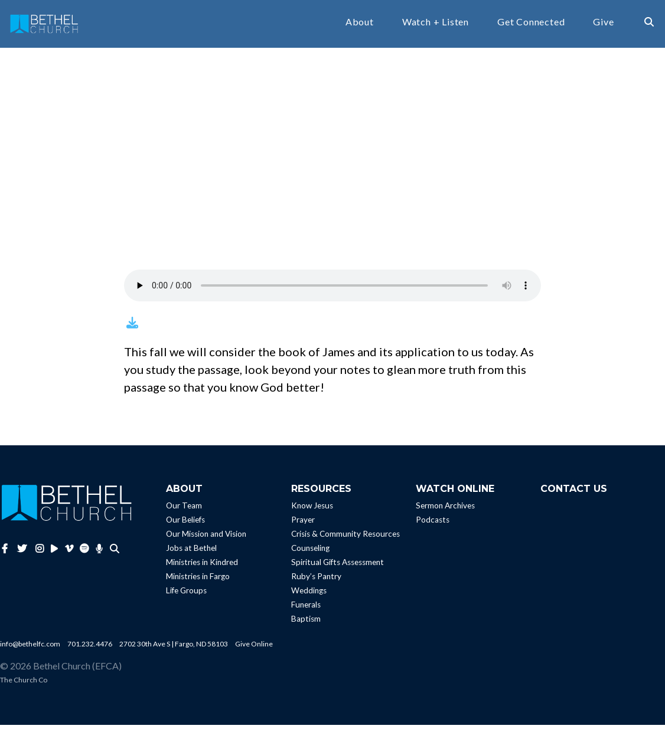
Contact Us (573, 492)
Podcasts (432, 523)
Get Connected (531, 24)
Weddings (309, 594)
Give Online (254, 647)
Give (603, 24)
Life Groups (186, 594)
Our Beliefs (185, 523)
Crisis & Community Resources (345, 538)
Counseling (310, 552)
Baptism (306, 623)
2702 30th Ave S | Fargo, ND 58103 (173, 647)
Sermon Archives (445, 509)
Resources (321, 492)
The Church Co (23, 683)
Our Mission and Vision (206, 538)
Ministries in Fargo (198, 580)
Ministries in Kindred (202, 566)
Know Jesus (312, 509)
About (359, 24)
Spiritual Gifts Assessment (337, 566)
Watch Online (455, 492)
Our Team (184, 509)
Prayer (303, 523)
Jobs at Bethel (191, 552)
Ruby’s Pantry (316, 580)
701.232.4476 (89, 647)
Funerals (306, 608)
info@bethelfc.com (30, 647)
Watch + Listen (435, 24)
